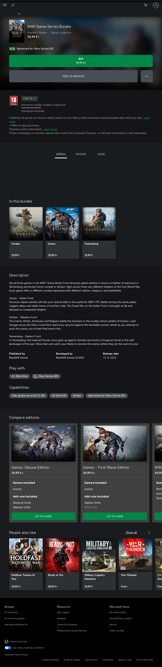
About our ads (124, 659)
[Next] (149, 417)
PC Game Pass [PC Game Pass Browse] (11, 612)
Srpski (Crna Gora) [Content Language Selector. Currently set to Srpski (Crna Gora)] (18, 641)
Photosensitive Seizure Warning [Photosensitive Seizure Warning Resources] (71, 630)
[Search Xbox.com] (13, 5)
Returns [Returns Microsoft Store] (113, 624)
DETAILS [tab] (61, 154)
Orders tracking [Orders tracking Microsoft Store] (116, 630)
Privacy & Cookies (72, 659)
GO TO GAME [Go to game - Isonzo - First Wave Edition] (115, 516)
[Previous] (141, 417)
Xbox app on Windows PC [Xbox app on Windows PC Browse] (16, 624)
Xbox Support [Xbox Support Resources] (63, 612)
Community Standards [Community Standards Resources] (67, 624)
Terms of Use (91, 659)
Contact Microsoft (50, 659)
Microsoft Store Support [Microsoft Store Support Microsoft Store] (120, 618)
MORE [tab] (101, 154)
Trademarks (107, 659)
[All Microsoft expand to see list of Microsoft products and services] (4, 5)
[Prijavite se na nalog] (155, 5)
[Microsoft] (81, 3)
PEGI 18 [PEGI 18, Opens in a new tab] (29, 98)
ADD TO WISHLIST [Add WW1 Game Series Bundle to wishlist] (73, 76)
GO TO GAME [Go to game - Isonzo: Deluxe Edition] (43, 516)
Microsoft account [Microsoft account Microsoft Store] (117, 612)
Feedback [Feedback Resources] (61, 618)
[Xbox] (10, 13)
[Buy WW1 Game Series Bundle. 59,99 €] (81, 61)
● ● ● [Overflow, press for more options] (147, 76)
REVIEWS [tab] (81, 154)
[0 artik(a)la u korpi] (146, 5)
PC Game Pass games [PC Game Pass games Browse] (15, 618)
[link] (26, 233)
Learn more (50, 129)
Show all (131, 532)
